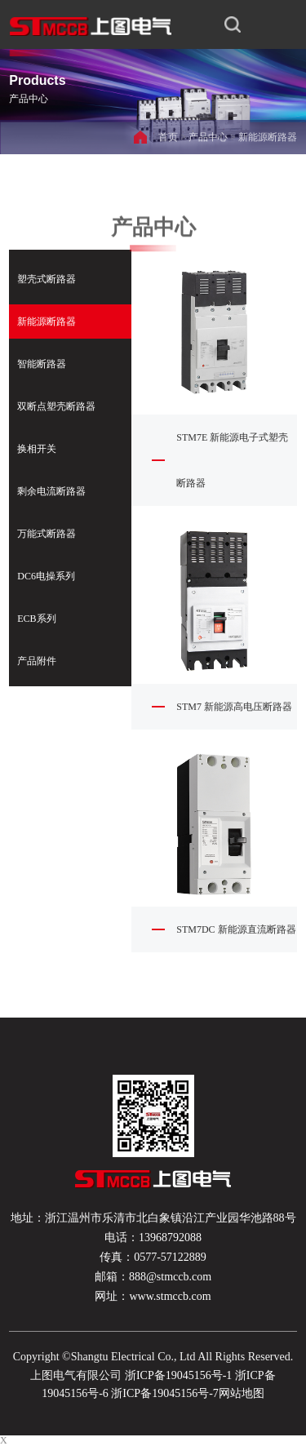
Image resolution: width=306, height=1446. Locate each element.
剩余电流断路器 (51, 491)
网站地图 (241, 1393)
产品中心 (208, 137)
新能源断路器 (267, 137)
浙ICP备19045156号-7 (164, 1393)
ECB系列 (36, 618)
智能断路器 (41, 364)
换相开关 (36, 449)
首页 (168, 137)
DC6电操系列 (46, 576)
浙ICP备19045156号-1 (178, 1375)
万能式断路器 (46, 533)
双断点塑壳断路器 (56, 406)
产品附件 (36, 661)
